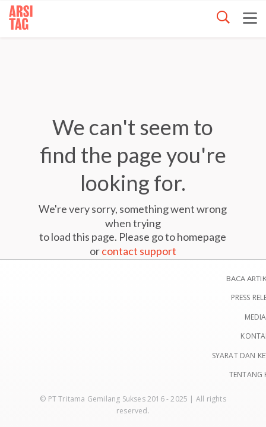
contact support (139, 250)
